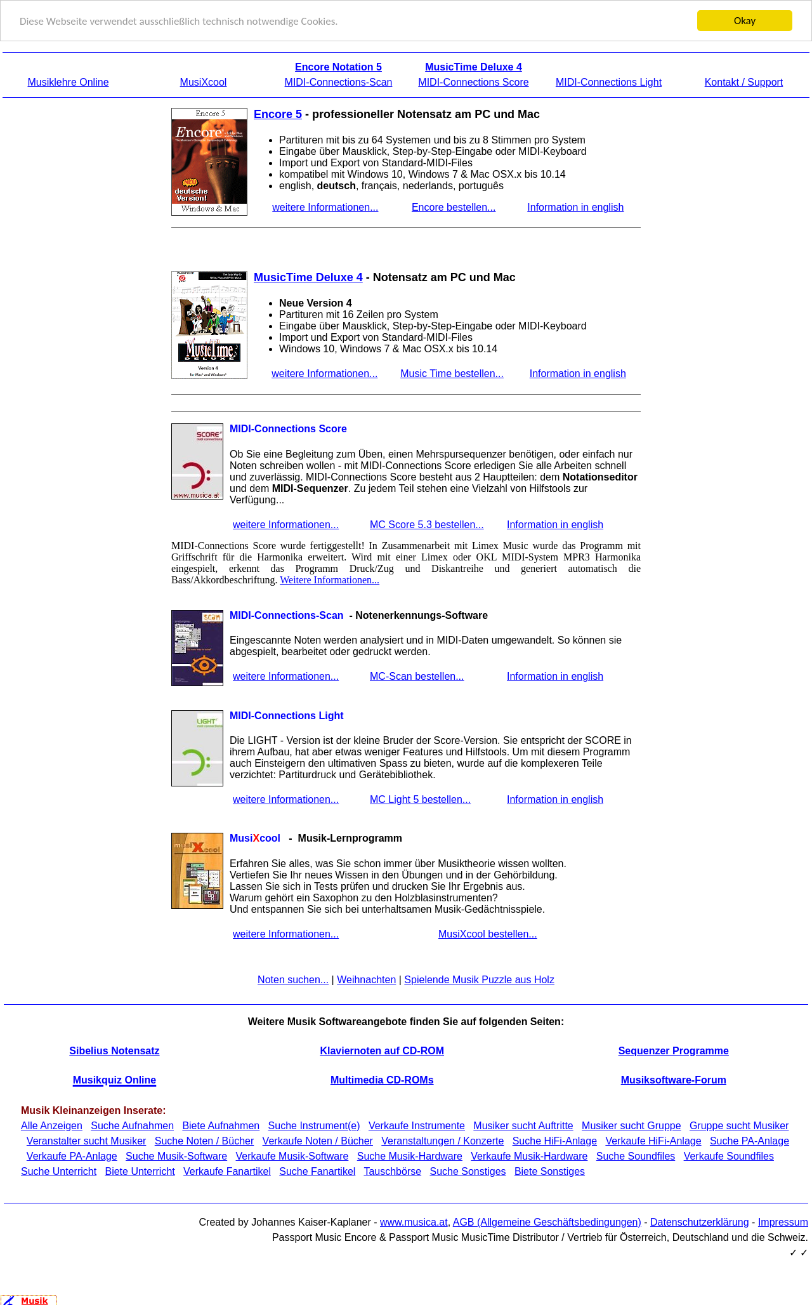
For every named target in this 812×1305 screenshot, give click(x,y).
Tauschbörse (392, 1170)
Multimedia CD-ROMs (382, 1079)
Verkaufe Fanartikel (227, 1170)
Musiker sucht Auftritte (523, 1125)
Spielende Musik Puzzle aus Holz (479, 978)
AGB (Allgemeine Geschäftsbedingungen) (547, 1221)
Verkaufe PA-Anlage (72, 1155)
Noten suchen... (293, 978)
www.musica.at (414, 1221)
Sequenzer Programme (674, 1049)
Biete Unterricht (139, 1170)
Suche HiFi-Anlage (555, 1140)
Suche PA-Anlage (749, 1140)
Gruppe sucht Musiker (739, 1125)
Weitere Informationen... (329, 578)
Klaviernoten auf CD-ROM (382, 1049)
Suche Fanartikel (317, 1170)
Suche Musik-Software (176, 1155)
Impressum (783, 1221)
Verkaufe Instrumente (417, 1125)
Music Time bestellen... (452, 373)
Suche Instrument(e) (314, 1125)
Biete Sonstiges (549, 1170)
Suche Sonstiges (467, 1170)
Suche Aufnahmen (132, 1125)
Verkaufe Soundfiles (729, 1155)
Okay (745, 20)
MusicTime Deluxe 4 (308, 276)
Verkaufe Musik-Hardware (529, 1155)
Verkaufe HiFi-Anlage (653, 1140)
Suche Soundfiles (636, 1155)
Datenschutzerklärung (699, 1221)
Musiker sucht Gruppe (631, 1125)
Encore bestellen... (454, 206)
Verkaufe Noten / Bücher (318, 1140)
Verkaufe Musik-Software (292, 1155)
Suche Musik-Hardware (409, 1155)
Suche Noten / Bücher (204, 1140)
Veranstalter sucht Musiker (87, 1140)
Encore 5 (278, 113)
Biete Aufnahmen (220, 1125)
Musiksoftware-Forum (673, 1079)
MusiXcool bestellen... (487, 932)
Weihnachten (366, 978)
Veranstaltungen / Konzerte (442, 1140)
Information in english (575, 206)
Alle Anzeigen (51, 1125)
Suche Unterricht (58, 1170)
